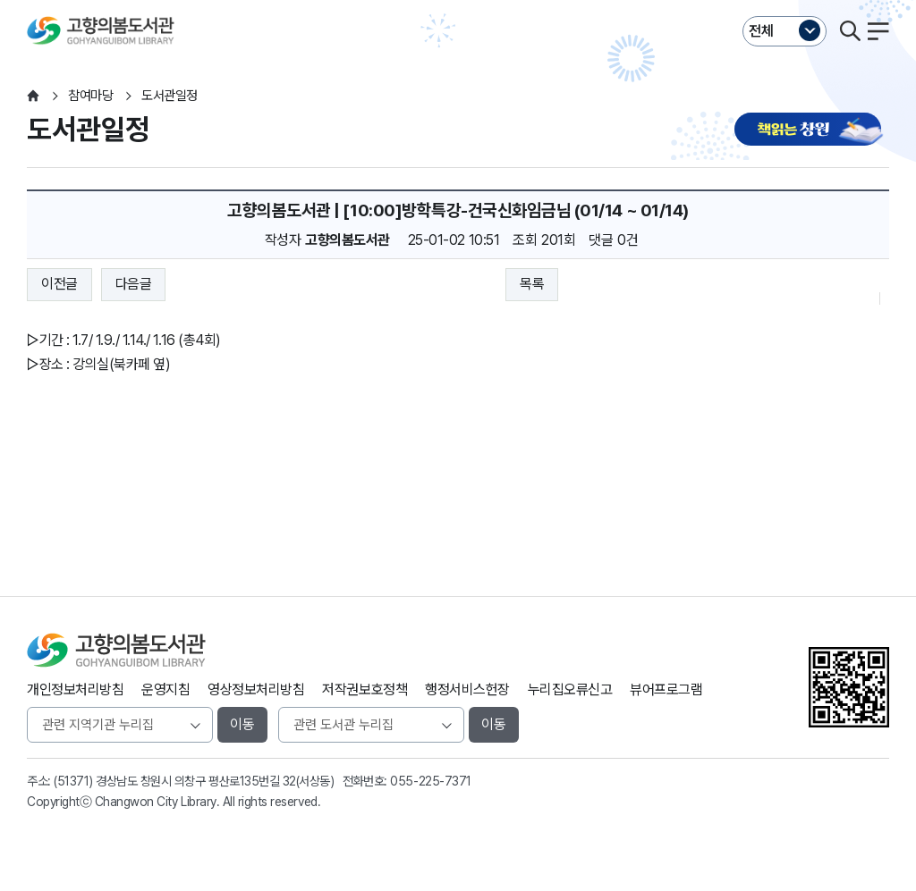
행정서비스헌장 (467, 689)
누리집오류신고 (570, 689)
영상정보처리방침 (256, 689)
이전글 (59, 283)
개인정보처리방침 (75, 689)
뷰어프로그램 (666, 689)
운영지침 (165, 689)
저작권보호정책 (364, 689)
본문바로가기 (457, 0)
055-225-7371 (430, 781)
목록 (532, 283)
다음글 (133, 283)
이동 (242, 724)
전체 (761, 30)
